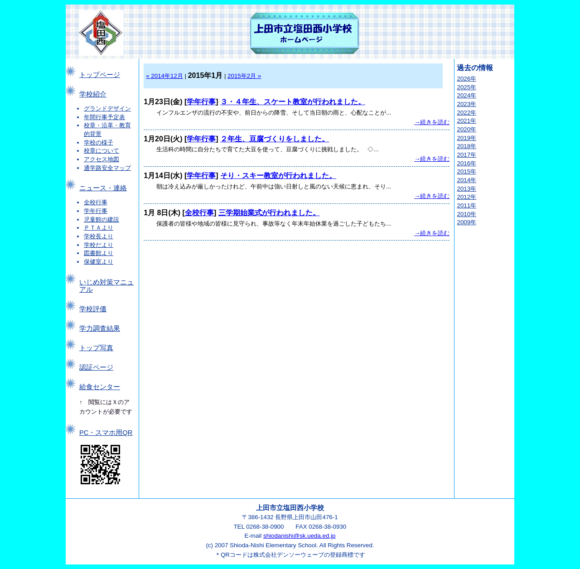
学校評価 (92, 309)
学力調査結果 (99, 328)
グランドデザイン (107, 108)
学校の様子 (98, 142)
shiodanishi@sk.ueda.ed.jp (299, 535)
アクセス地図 (101, 159)
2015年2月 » (244, 75)
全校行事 (95, 202)
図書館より (98, 253)
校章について (101, 150)
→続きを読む (432, 122)
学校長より (98, 236)
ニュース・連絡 (103, 188)
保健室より (98, 261)
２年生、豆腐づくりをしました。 (274, 139)
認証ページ (96, 367)
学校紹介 (92, 94)
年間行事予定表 (104, 117)
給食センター (99, 387)
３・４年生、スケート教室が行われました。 (292, 102)
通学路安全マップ (107, 167)
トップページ (99, 74)
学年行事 (95, 210)
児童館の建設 (101, 219)
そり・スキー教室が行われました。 (278, 175)
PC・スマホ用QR (105, 432)
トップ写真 (96, 348)
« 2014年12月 (164, 75)
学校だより (98, 244)
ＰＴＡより (98, 227)
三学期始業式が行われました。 (269, 213)
